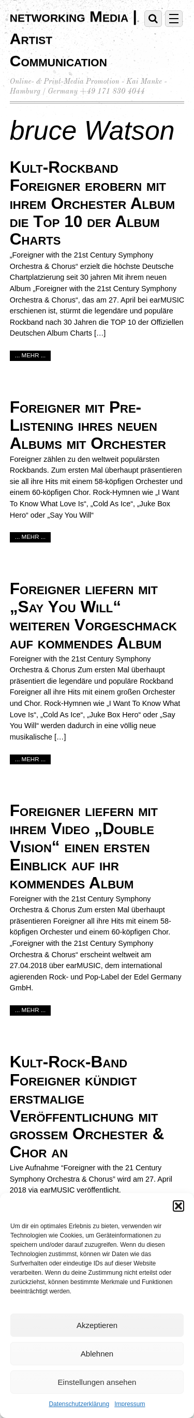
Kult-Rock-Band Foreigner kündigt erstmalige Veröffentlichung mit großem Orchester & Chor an (87, 1106)
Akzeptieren (97, 1325)
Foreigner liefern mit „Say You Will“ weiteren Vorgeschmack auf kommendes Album (93, 615)
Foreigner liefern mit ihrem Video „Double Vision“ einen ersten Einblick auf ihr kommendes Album (84, 846)
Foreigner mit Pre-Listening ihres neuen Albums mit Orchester (88, 425)
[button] (178, 1206)
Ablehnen (97, 1353)
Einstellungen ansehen (97, 1382)
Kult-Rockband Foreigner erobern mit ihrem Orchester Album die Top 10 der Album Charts (92, 203)
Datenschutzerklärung (79, 1404)
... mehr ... (30, 355)
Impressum (129, 1404)
